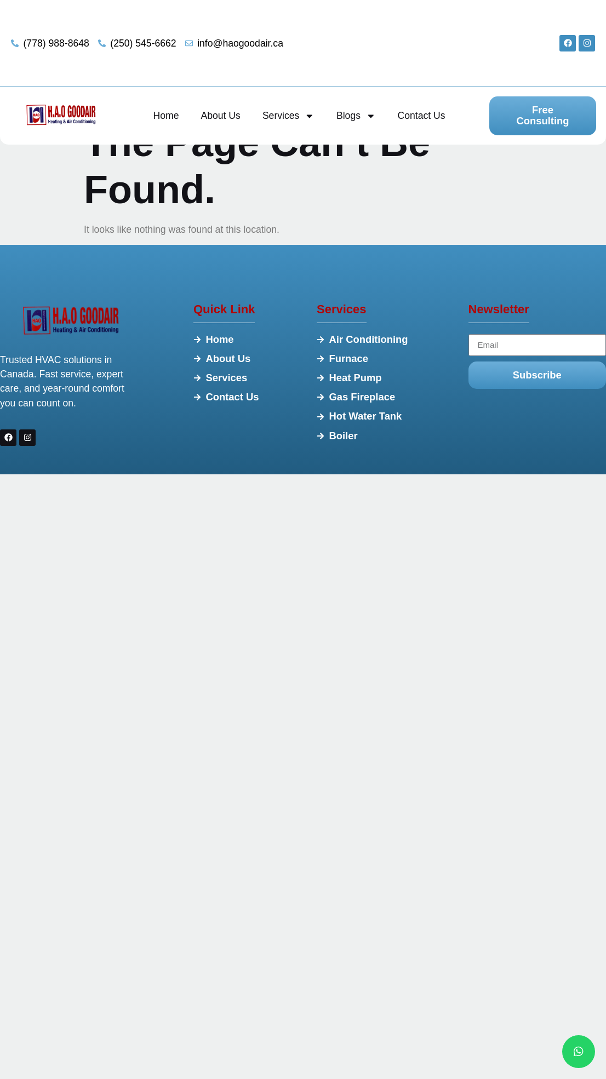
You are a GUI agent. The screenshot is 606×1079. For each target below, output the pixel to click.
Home (166, 115)
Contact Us (421, 115)
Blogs (356, 116)
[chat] (578, 1051)
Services (288, 116)
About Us (221, 115)
